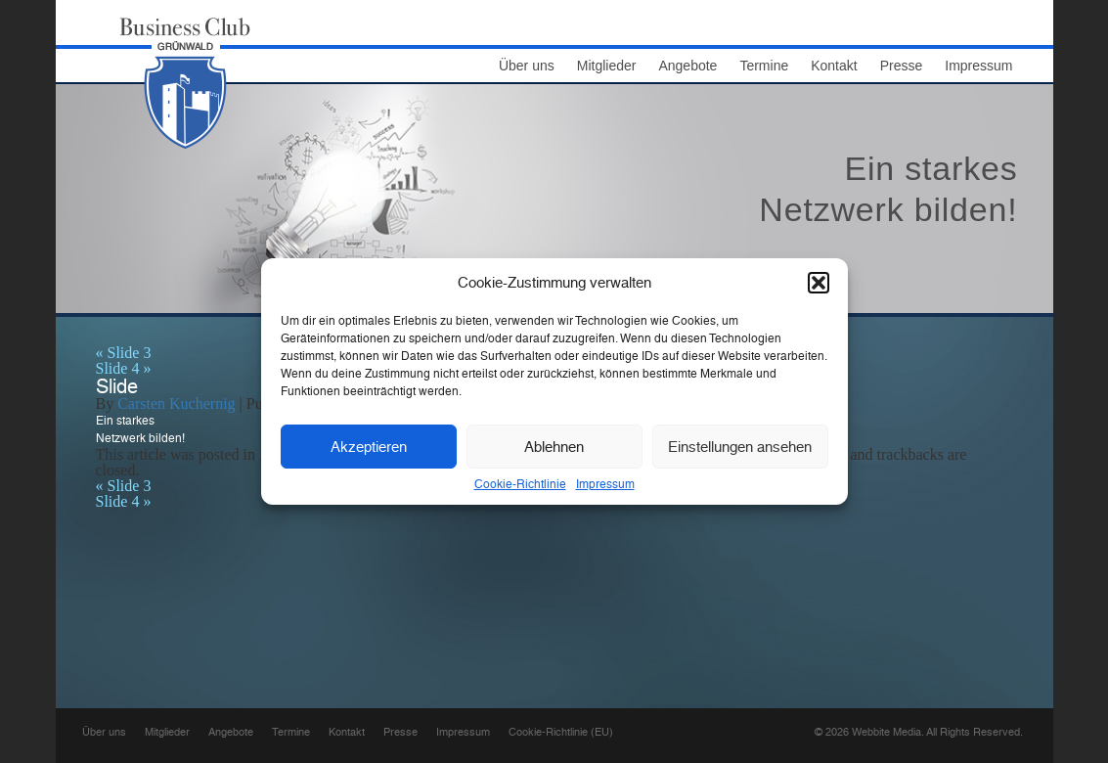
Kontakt (834, 66)
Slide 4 (124, 368)
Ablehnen (554, 447)
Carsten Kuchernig (176, 403)
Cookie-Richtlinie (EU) (561, 732)
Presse (901, 66)
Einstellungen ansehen (740, 447)
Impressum (605, 484)
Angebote (687, 66)
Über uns (526, 66)
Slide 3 (124, 352)
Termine (763, 66)
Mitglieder (607, 66)
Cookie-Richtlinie (520, 484)
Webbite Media (886, 732)
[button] (818, 282)
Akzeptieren (369, 447)
